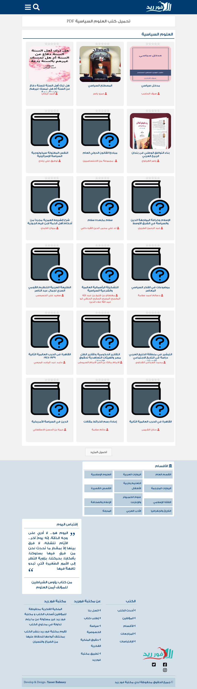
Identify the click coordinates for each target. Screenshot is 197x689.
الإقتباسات (128, 641)
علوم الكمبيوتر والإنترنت (132, 499)
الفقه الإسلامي (162, 502)
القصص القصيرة (101, 488)
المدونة (106, 511)
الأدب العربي (133, 511)
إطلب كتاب (92, 618)
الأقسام (129, 626)
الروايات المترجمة (161, 488)
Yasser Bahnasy (56, 682)
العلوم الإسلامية (101, 474)
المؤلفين (129, 618)
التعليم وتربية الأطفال (132, 485)
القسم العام (163, 474)
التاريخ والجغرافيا (161, 511)
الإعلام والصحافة (101, 502)
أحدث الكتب (126, 611)
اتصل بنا (94, 611)
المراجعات (128, 634)
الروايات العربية (132, 474)
